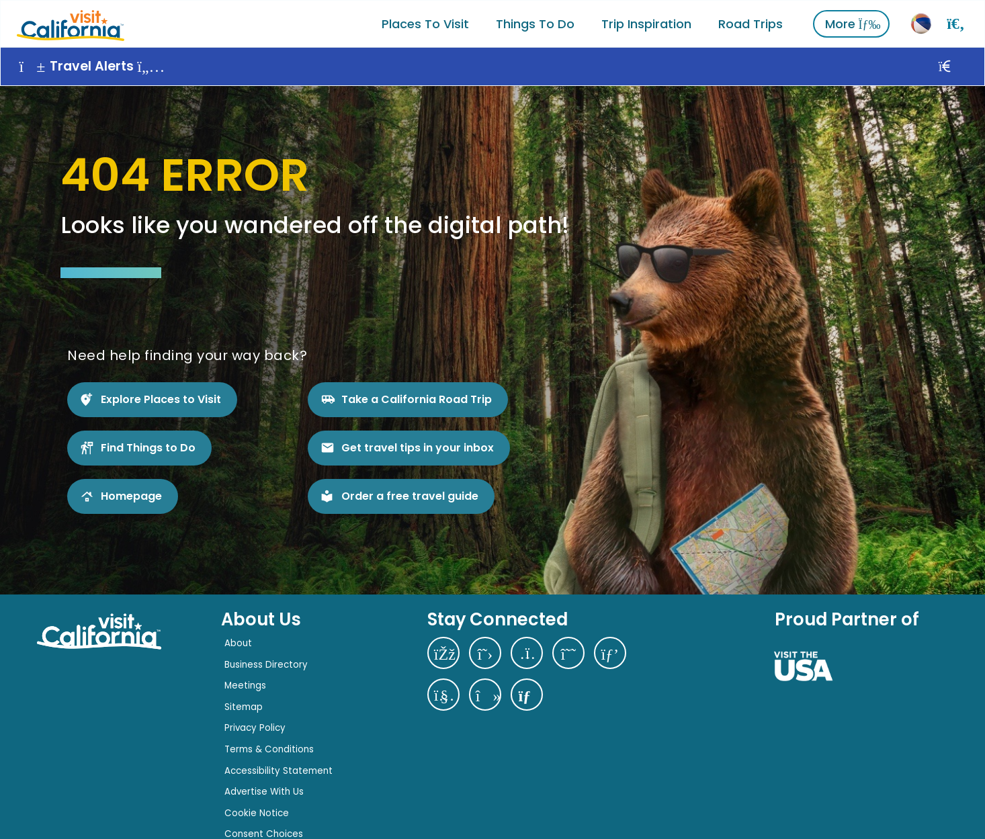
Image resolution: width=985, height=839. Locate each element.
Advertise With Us (264, 790)
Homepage (131, 494)
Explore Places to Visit (161, 397)
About (238, 641)
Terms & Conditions (269, 748)
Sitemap (243, 705)
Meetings (245, 684)
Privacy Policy (255, 726)
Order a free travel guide (409, 494)
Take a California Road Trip (416, 397)
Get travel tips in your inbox (417, 445)
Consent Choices (263, 832)
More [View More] (853, 23)
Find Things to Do (148, 445)
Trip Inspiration (647, 23)
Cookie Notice (256, 811)
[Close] (960, 65)
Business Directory (266, 662)
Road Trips (751, 23)
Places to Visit (426, 23)
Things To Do (536, 23)
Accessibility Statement (278, 768)
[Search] (956, 23)
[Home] (70, 23)
